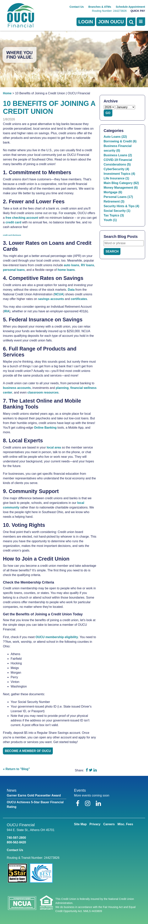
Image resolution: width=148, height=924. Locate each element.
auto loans (71, 265)
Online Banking (45, 427)
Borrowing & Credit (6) (120, 141)
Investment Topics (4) (119, 173)
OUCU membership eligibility (56, 637)
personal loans (14, 269)
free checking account (22, 217)
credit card (13, 222)
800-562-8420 (16, 842)
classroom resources (43, 392)
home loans (66, 269)
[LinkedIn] (98, 803)
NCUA (58, 294)
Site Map (80, 824)
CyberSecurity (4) (116, 169)
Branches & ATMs (99, 6)
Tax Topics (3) (114, 215)
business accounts (17, 387)
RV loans (87, 265)
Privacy (94, 824)
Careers (109, 824)
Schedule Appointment (130, 6)
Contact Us (77, 6)
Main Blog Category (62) (121, 183)
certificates (79, 299)
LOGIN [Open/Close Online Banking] (85, 21)
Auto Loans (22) (115, 136)
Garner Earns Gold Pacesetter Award (34, 795)
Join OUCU (111, 21)
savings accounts (51, 299)
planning (62, 387)
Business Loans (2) (118, 155)
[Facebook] (78, 803)
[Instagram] (88, 803)
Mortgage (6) (113, 192)
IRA (6, 311)
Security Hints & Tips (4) (121, 206)
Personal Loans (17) (118, 196)
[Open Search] (131, 22)
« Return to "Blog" (16, 769)
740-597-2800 (16, 837)
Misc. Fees (125, 824)
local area (54, 447)
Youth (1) (110, 220)
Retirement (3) (114, 201)
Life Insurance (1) (116, 178)
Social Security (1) (117, 210)
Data (71, 289)
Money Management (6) (121, 187)
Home (7, 93)
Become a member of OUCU (28, 751)
